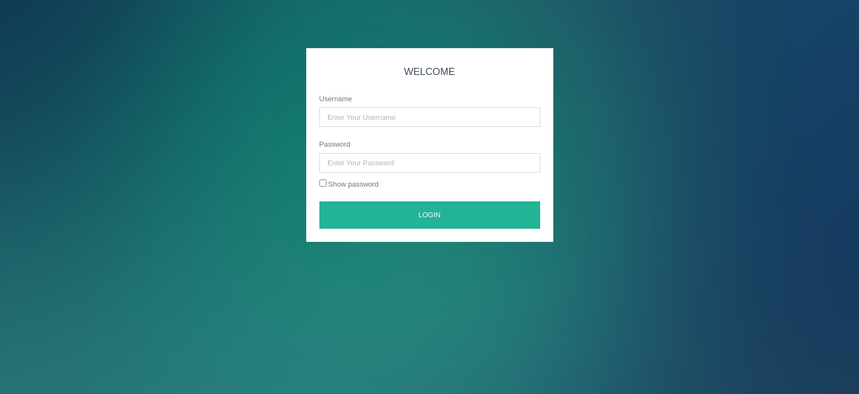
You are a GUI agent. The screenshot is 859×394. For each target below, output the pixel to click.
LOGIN (429, 215)
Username (335, 99)
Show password (349, 183)
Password (335, 144)
